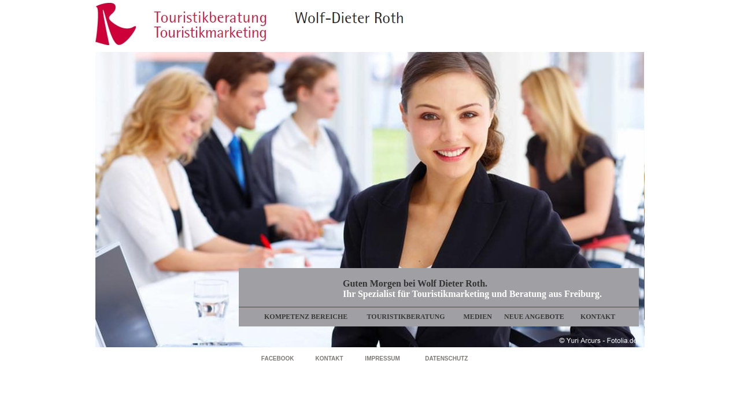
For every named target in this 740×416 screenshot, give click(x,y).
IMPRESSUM (382, 358)
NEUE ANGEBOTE (534, 317)
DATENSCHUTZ (446, 358)
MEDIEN (478, 317)
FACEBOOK (277, 358)
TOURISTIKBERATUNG (406, 317)
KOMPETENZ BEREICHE (305, 317)
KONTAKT (597, 317)
